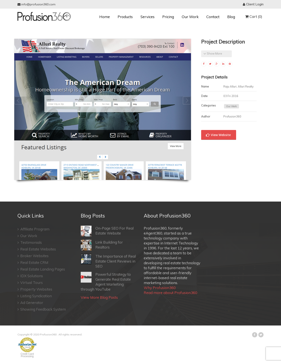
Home (104, 16)
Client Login (253, 4)
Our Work (190, 16)
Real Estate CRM (32, 262)
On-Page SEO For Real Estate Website (107, 231)
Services (147, 16)
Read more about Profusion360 (170, 292)
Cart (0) (253, 16)
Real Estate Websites (36, 249)
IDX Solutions (30, 276)
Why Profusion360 (160, 287)
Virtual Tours (30, 282)
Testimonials (29, 242)
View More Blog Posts (99, 297)
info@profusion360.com (36, 4)
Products (125, 16)
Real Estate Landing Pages (41, 269)
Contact (212, 16)
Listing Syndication (34, 296)
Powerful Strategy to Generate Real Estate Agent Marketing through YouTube (106, 281)
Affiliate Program (33, 229)
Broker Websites (33, 255)
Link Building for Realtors (102, 245)
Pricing (168, 16)
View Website (218, 135)
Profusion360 (48, 334)
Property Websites (34, 289)
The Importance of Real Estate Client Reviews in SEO (108, 261)
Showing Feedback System (41, 309)
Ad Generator (30, 302)
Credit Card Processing (27, 355)
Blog (231, 16)
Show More (212, 53)
